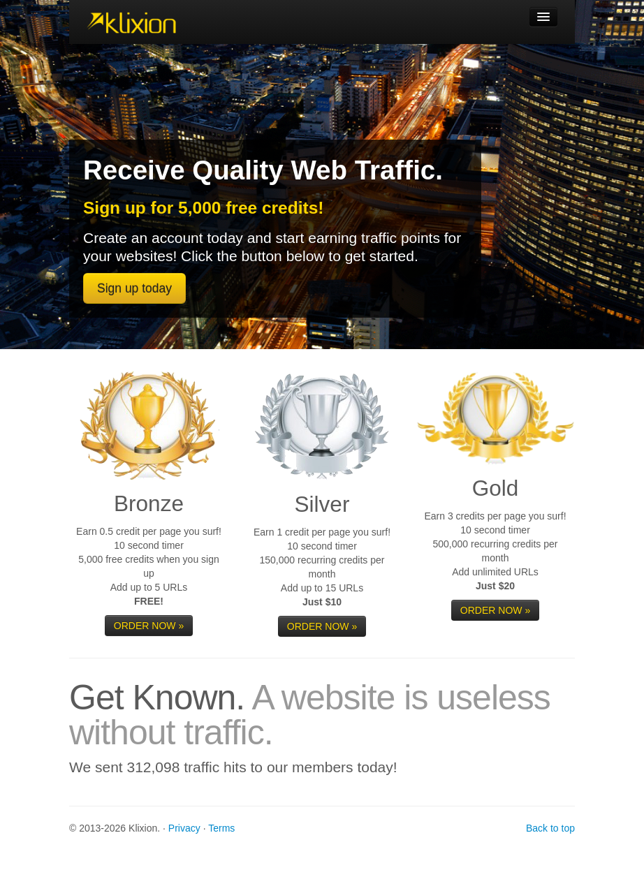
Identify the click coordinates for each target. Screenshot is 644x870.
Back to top (550, 828)
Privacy (184, 828)
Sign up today (134, 288)
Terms (221, 828)
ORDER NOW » (149, 625)
